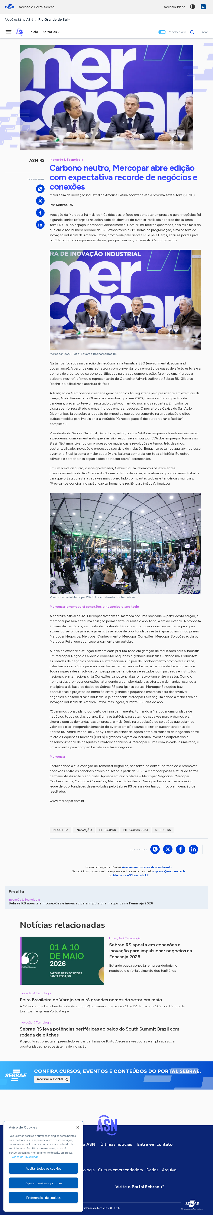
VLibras (203, 7)
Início (34, 32)
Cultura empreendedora (120, 1169)
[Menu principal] (8, 32)
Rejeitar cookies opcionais (43, 1183)
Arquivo (169, 1169)
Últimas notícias (116, 1144)
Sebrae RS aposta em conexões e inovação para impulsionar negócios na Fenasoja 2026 (150, 951)
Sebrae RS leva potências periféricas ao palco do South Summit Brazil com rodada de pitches (99, 1032)
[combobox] (54, 20)
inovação (84, 830)
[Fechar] (78, 1127)
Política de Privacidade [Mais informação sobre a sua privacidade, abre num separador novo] (24, 1157)
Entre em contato (154, 1144)
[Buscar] (198, 32)
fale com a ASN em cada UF (131, 875)
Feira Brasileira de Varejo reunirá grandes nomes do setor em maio (91, 1000)
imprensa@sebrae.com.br (169, 871)
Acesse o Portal (50, 1079)
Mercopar (107, 830)
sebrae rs (163, 830)
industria (60, 830)
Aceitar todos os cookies (43, 1168)
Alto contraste (192, 7)
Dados (152, 1169)
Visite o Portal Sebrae (140, 1186)
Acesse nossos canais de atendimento (146, 867)
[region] (43, 1166)
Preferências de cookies (43, 1197)
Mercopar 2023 (135, 830)
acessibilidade (174, 7)
